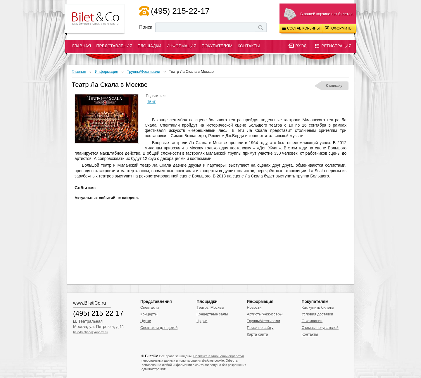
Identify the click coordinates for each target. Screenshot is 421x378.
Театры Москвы (210, 307)
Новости (254, 307)
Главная (81, 46)
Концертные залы (212, 314)
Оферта (232, 360)
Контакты (249, 46)
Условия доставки (317, 314)
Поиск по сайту (260, 327)
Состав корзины (301, 28)
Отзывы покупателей (320, 327)
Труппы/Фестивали (263, 321)
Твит (151, 101)
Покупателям (217, 46)
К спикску (334, 85)
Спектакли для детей (158, 327)
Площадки (149, 46)
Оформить (338, 28)
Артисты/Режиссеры (264, 314)
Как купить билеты (317, 307)
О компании (311, 321)
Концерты (149, 314)
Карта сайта (257, 334)
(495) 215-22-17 (180, 10)
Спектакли (149, 307)
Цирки (145, 321)
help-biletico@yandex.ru (90, 332)
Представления (114, 46)
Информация (181, 46)
